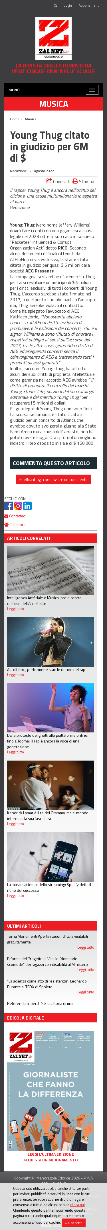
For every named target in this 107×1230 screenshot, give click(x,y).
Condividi (58, 181)
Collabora (14, 524)
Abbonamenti (89, 5)
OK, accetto (73, 1222)
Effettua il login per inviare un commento (53, 479)
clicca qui (77, 1205)
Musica (53, 103)
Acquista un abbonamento (50, 1160)
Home (14, 119)
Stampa (83, 181)
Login (68, 5)
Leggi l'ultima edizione (51, 1154)
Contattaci (15, 516)
